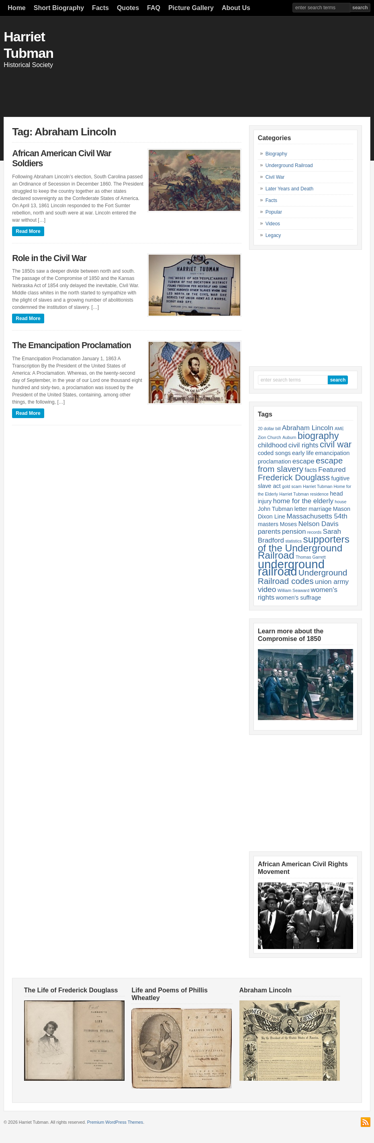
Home (16, 7)
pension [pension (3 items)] (294, 531)
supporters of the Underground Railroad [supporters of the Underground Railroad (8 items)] (303, 547)
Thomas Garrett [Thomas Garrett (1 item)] (311, 557)
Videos (273, 224)
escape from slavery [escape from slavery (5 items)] (300, 465)
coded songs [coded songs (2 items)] (274, 453)
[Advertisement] (227, 87)
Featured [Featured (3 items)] (331, 470)
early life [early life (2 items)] (303, 453)
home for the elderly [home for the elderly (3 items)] (303, 501)
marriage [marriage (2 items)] (320, 509)
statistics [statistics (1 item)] (293, 541)
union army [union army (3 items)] (332, 582)
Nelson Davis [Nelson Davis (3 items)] (318, 524)
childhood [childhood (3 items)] (272, 445)
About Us (236, 7)
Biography (276, 154)
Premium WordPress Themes (115, 1122)
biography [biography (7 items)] (318, 436)
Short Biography (59, 7)
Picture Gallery (191, 7)
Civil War (275, 177)
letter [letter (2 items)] (300, 509)
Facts (100, 7)
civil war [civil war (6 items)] (336, 444)
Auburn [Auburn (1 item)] (289, 437)
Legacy (273, 235)
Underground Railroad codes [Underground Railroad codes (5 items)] (302, 577)
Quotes (128, 7)
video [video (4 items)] (267, 589)
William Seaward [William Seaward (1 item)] (293, 590)
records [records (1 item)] (314, 532)
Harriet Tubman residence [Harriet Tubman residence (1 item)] (304, 494)
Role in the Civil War (49, 258)
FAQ (153, 7)
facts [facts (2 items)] (311, 470)
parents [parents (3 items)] (269, 531)
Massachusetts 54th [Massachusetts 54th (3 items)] (316, 516)
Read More (28, 231)
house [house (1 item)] (340, 501)
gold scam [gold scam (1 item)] (292, 486)
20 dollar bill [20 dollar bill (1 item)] (269, 428)
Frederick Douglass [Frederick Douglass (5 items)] (294, 477)
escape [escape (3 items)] (303, 461)
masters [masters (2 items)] (268, 524)
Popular (274, 212)
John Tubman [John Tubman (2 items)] (275, 509)
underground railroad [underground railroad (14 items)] (291, 567)
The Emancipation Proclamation (71, 345)
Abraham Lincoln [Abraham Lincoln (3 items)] (307, 428)
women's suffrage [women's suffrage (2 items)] (298, 597)
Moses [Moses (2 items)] (288, 524)
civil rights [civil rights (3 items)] (303, 445)
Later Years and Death (289, 189)
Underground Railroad (289, 165)
